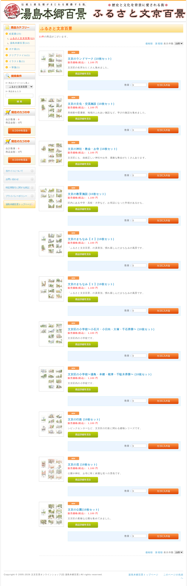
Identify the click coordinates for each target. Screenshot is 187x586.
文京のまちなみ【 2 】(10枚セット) (91, 239)
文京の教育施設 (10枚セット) (87, 193)
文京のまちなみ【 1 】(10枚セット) (91, 284)
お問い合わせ (12, 179)
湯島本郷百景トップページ (19, 204)
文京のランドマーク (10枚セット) (89, 58)
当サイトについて (14, 171)
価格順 (149, 43)
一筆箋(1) (14, 67)
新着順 (159, 43)
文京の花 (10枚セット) (82, 464)
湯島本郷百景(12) (20, 43)
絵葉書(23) (15, 33)
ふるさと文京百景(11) (22, 38)
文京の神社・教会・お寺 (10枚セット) (92, 148)
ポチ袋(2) (14, 49)
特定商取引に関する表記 (17, 187)
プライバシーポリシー (16, 196)
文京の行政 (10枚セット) (84, 419)
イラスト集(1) (17, 61)
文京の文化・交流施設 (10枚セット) (91, 103)
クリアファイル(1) (19, 55)
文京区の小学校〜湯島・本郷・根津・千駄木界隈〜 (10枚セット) (110, 374)
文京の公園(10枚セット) (83, 509)
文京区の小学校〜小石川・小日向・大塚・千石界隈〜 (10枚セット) (111, 329)
